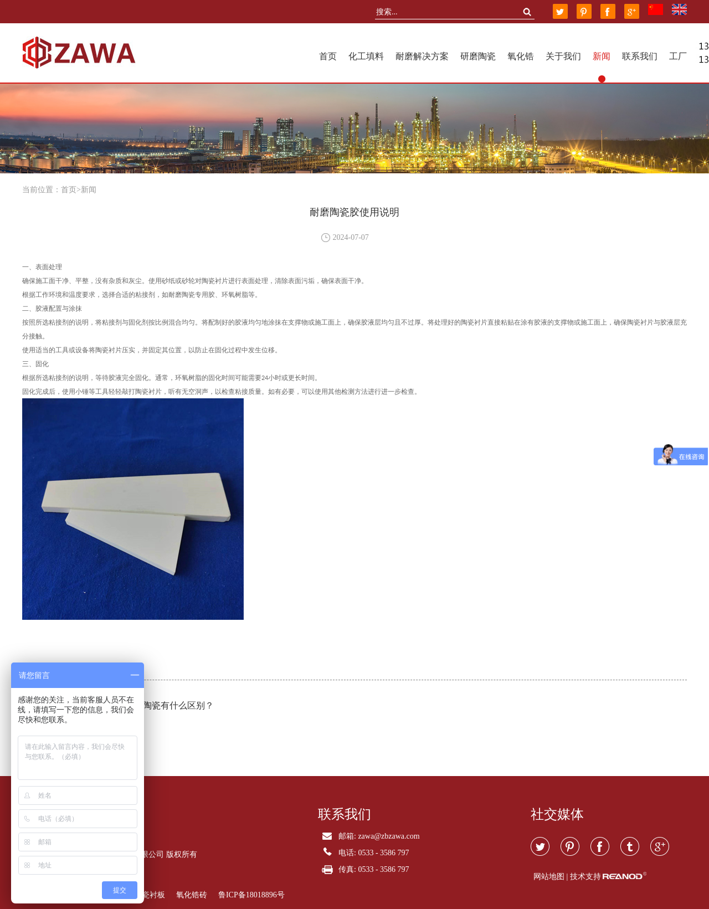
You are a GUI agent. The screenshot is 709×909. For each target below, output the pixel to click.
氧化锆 (520, 56)
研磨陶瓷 (478, 56)
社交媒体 (557, 814)
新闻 (601, 56)
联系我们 (639, 56)
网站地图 (548, 876)
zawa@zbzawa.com (388, 836)
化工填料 (366, 56)
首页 (328, 56)
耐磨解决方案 (422, 56)
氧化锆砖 (191, 895)
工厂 (678, 56)
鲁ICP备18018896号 (251, 895)
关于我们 (563, 56)
